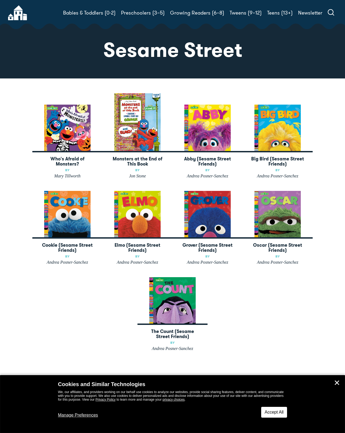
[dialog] (172, 404)
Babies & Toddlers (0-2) (89, 12)
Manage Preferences (78, 415)
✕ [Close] (337, 383)
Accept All (274, 412)
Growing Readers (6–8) (197, 12)
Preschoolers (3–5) (143, 12)
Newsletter (310, 12)
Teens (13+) (280, 12)
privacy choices (174, 399)
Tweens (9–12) (246, 12)
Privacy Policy (105, 399)
